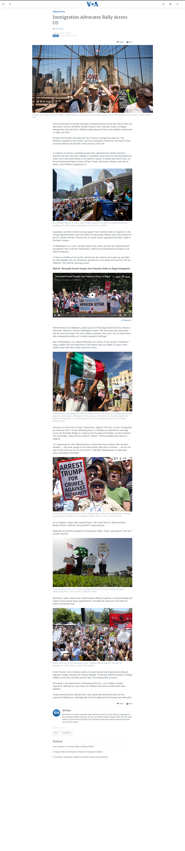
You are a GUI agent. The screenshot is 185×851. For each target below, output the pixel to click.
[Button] (120, 42)
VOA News (59, 29)
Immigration (59, 12)
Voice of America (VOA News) (69, 280)
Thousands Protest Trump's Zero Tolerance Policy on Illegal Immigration (88, 276)
